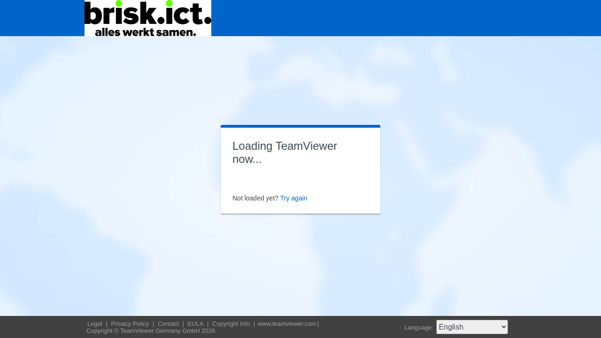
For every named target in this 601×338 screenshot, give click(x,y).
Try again (294, 198)
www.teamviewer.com (287, 323)
